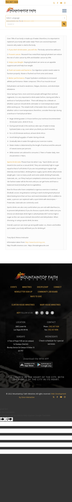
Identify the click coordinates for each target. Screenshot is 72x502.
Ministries (27, 287)
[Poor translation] (9, 419)
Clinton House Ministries (23, 305)
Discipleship (42, 287)
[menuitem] (63, 10)
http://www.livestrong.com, (35, 242)
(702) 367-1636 (54, 327)
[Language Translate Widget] (36, 18)
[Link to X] (54, 3)
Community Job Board (48, 292)
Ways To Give (36, 296)
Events (14, 287)
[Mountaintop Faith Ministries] (21, 10)
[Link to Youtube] (61, 3)
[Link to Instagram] (65, 3)
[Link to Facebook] (57, 3)
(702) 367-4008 (53, 330)
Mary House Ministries (50, 305)
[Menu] (63, 10)
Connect (57, 287)
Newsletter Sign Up (23, 292)
